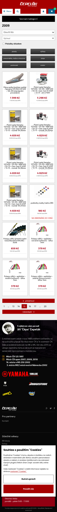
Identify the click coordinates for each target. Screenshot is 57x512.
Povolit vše (28, 489)
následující (29, 312)
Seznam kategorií (29, 18)
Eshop (4, 444)
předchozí (28, 301)
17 (35, 306)
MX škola (6, 441)
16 (30, 306)
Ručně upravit (28, 479)
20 (45, 306)
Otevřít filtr (29, 32)
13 (13, 306)
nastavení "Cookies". (18, 471)
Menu (7, 11)
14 (19, 306)
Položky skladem (13, 44)
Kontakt (5, 421)
